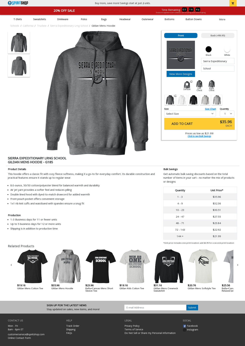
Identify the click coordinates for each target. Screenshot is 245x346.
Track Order (72, 325)
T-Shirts (17, 19)
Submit (192, 307)
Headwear (125, 19)
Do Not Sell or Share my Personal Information (150, 333)
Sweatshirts (39, 19)
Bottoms (169, 19)
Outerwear (147, 19)
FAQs (69, 333)
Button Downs (193, 19)
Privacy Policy (131, 325)
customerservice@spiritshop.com (26, 334)
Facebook (190, 325)
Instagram (190, 329)
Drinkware (62, 19)
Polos (84, 19)
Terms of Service (133, 329)
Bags (104, 19)
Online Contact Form (19, 338)
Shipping (70, 329)
